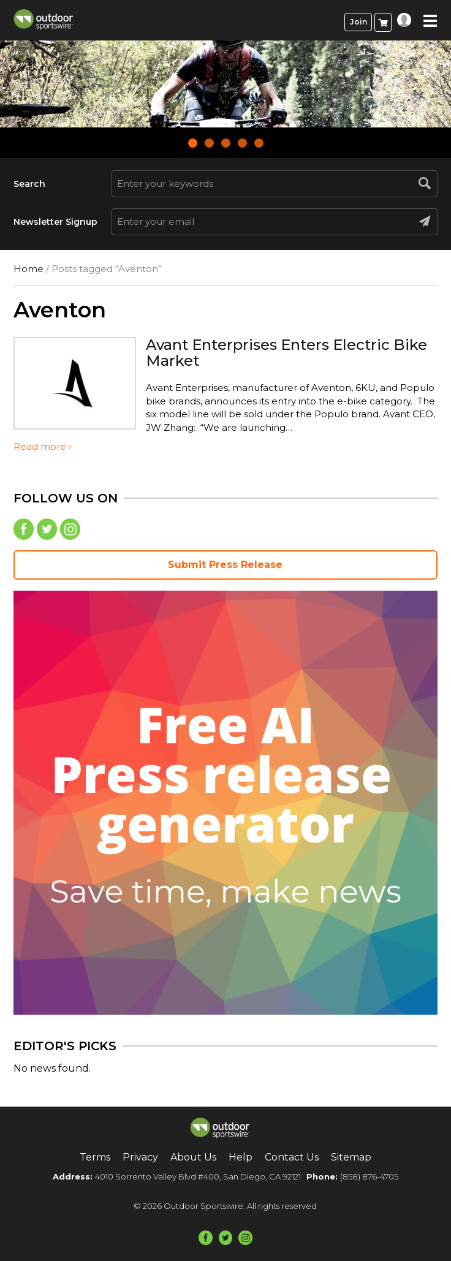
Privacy (140, 1157)
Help (240, 1157)
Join (358, 21)
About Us (193, 1157)
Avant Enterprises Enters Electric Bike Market (286, 352)
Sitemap (351, 1157)
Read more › (42, 446)
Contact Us (292, 1157)
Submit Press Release (225, 564)
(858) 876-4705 (369, 1176)
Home (28, 269)
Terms (95, 1157)
